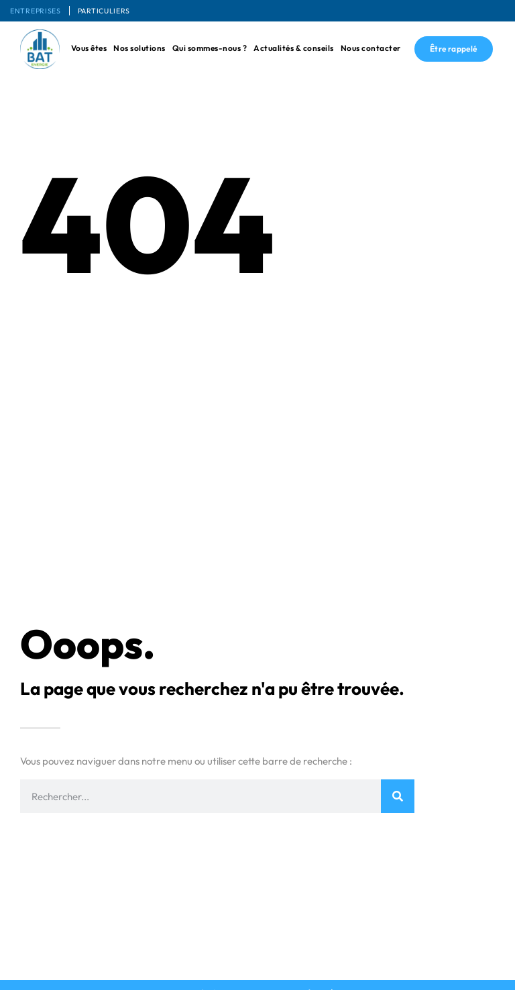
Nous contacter (371, 48)
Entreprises (39, 10)
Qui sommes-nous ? (209, 48)
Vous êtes (89, 48)
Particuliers (114, 10)
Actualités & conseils (293, 48)
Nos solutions (139, 48)
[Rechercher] (397, 796)
